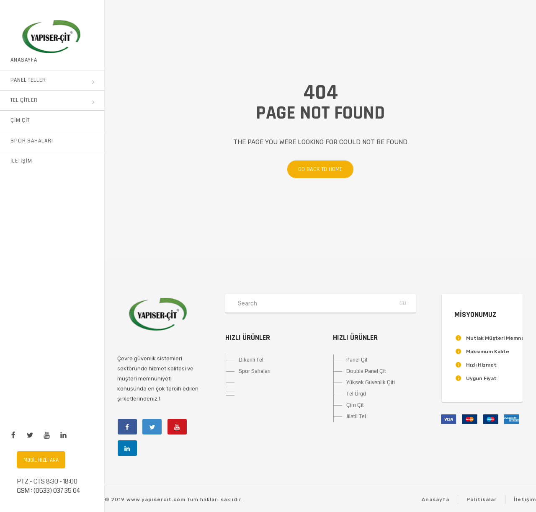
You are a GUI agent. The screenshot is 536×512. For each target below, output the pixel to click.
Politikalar (481, 499)
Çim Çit (20, 120)
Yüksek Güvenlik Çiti (370, 382)
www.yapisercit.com (156, 499)
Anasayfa (23, 60)
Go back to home (315, 169)
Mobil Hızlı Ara (41, 460)
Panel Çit (357, 360)
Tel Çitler (52, 100)
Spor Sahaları (31, 141)
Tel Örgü (356, 394)
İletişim (21, 161)
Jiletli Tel (356, 416)
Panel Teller (52, 80)
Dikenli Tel (251, 360)
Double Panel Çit (366, 371)
